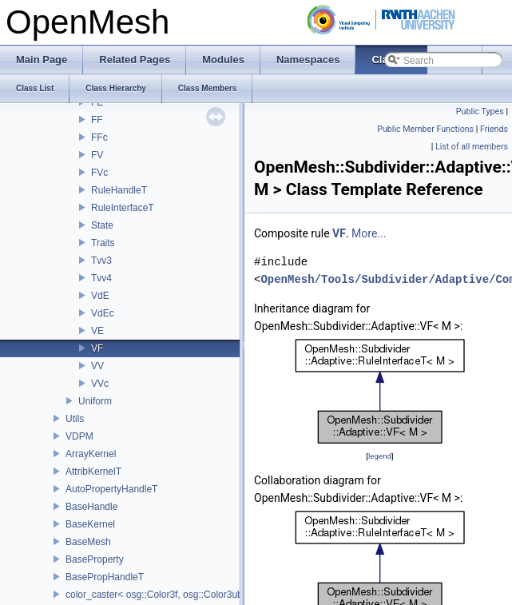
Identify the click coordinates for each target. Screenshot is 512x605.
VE (97, 330)
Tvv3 (101, 260)
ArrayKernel (90, 454)
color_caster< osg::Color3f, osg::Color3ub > (158, 594)
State (102, 225)
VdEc (102, 313)
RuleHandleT (119, 190)
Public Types (480, 111)
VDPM (79, 436)
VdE (100, 295)
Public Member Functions (425, 129)
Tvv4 (101, 278)
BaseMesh (88, 541)
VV (97, 366)
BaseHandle (91, 506)
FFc (99, 137)
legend (379, 456)
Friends (494, 129)
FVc (99, 172)
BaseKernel (90, 524)
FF (97, 119)
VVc (100, 383)
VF (97, 348)
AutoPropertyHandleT (111, 489)
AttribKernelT (93, 471)
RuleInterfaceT (122, 207)
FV (97, 155)
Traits (103, 243)
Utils (74, 418)
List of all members (471, 146)
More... (368, 233)
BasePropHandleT (104, 577)
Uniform (95, 401)
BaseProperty (94, 559)
